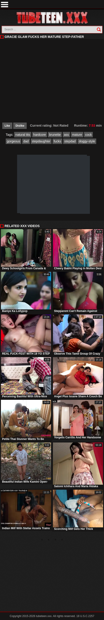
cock (88, 134)
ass (66, 134)
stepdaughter (41, 141)
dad (26, 141)
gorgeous (13, 141)
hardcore (39, 134)
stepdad (70, 141)
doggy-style (87, 141)
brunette (55, 134)
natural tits (22, 134)
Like (7, 125)
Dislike (20, 125)
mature (77, 134)
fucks (57, 141)
